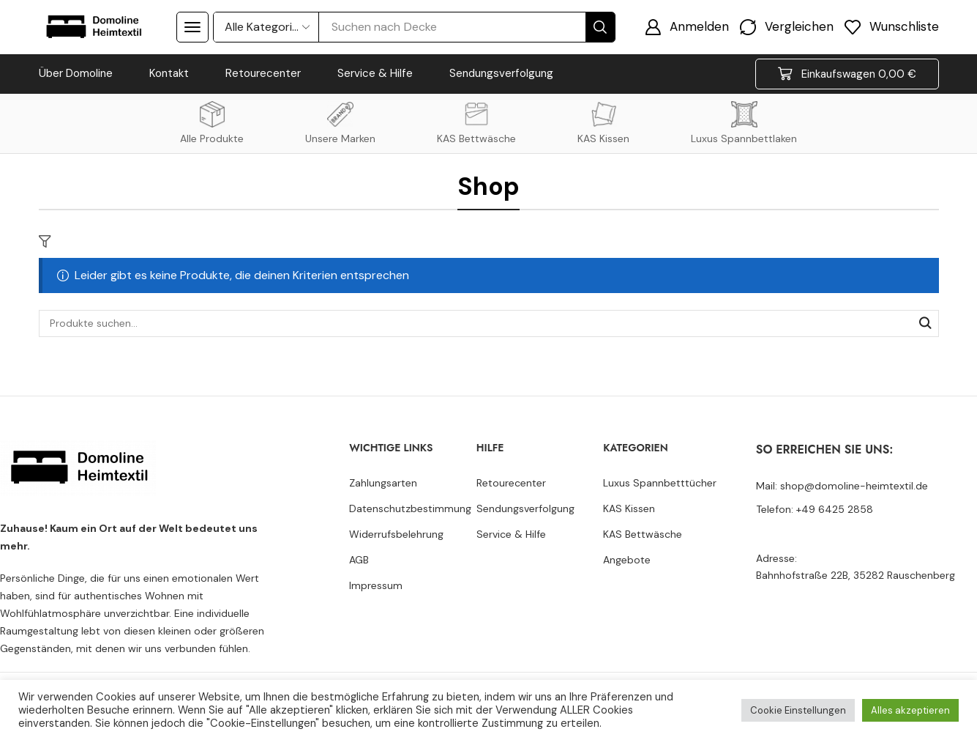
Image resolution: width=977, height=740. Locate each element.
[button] (192, 27)
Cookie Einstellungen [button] (798, 710)
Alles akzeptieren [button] (910, 710)
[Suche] (600, 27)
